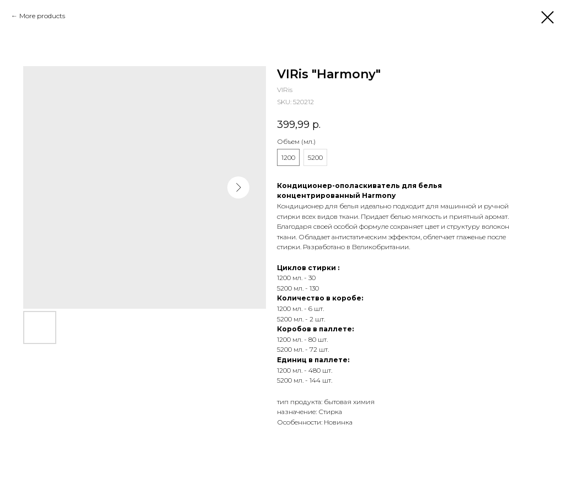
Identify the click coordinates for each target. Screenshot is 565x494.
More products (42, 16)
